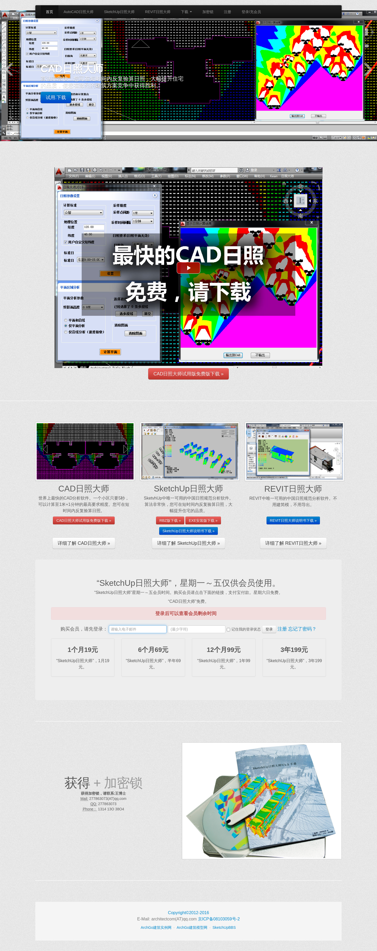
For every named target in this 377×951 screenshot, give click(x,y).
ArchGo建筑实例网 (156, 927)
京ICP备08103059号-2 (219, 919)
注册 (227, 12)
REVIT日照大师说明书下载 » (293, 520)
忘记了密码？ (302, 629)
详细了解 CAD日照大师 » (84, 543)
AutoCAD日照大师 (78, 12)
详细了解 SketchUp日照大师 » (188, 543)
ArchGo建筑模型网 (192, 927)
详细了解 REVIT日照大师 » (293, 543)
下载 (186, 12)
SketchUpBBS (224, 927)
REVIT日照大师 (157, 12)
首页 (49, 12)
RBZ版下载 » (170, 520)
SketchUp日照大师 (119, 12)
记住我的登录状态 (246, 629)
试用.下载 (56, 97)
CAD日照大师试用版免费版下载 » (188, 373)
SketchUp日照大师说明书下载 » (188, 531)
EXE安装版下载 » (203, 520)
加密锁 (207, 12)
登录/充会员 (251, 12)
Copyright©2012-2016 (188, 912)
